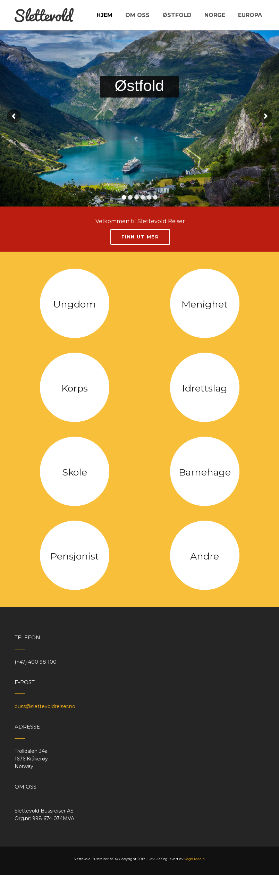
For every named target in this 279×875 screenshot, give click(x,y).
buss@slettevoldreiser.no (45, 706)
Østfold (177, 15)
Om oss (137, 15)
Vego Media (194, 859)
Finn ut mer (140, 236)
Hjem (104, 15)
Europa (250, 15)
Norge (214, 15)
